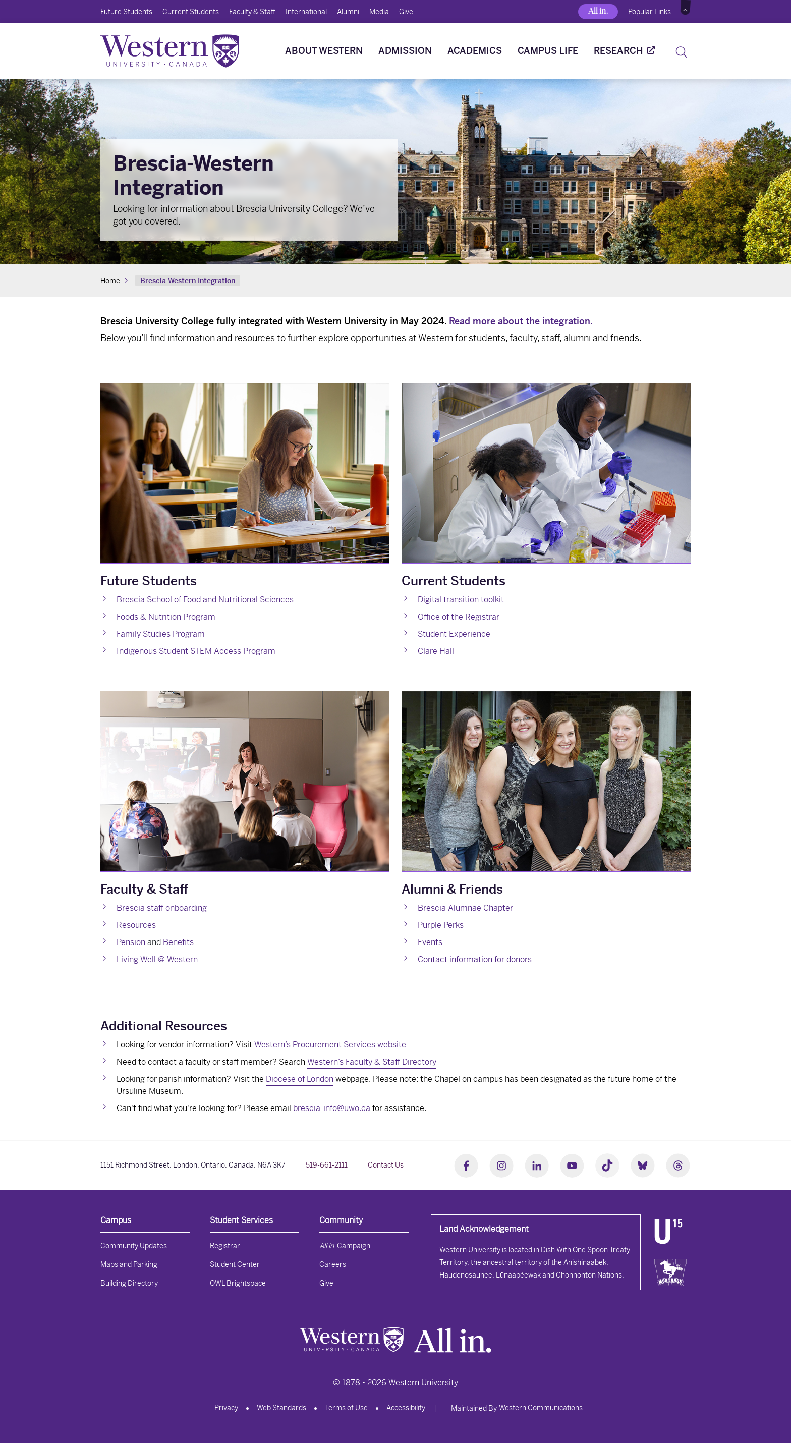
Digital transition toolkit (461, 599)
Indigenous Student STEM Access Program (196, 651)
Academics (474, 51)
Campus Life (548, 51)
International (306, 11)
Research (618, 51)
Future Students (126, 11)
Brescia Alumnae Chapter (465, 908)
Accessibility (405, 1407)
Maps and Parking (128, 1264)
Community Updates (133, 1245)
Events (430, 942)
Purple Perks (441, 925)
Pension (131, 942)
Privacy (226, 1407)
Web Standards (281, 1407)
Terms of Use (346, 1407)
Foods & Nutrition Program (166, 617)
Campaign (344, 1245)
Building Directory (129, 1283)
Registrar (225, 1245)
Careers (332, 1264)
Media (379, 11)
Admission (405, 51)
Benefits (178, 942)
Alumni (348, 11)
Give (406, 11)
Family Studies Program (161, 634)
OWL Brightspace (238, 1283)
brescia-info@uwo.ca (331, 1108)
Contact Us (386, 1165)
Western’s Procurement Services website (330, 1044)
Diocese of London (299, 1079)
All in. (598, 11)
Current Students (190, 11)
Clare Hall (436, 651)
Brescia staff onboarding (162, 908)
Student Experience (454, 634)
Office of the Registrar (458, 617)
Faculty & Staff (252, 11)
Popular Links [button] (649, 11)
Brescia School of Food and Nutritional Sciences (205, 599)
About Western (324, 51)
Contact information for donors (475, 959)
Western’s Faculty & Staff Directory (371, 1062)
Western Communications (541, 1407)
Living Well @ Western (157, 959)
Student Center (235, 1264)
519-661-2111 (327, 1165)
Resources (136, 925)
